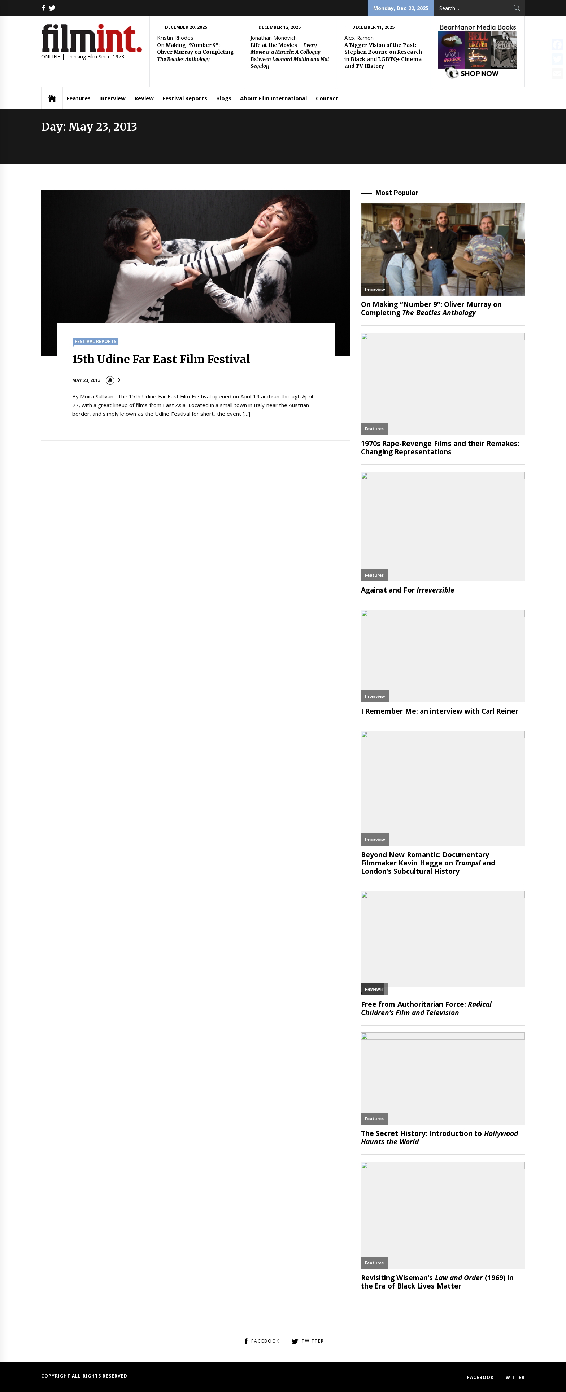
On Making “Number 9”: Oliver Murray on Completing (195, 52)
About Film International (273, 98)
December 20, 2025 (186, 27)
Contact (327, 98)
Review (144, 98)
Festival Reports (184, 98)
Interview (112, 98)
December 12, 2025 (279, 27)
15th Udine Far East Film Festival (161, 359)
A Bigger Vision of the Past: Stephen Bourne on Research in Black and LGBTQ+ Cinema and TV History (383, 56)
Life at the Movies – (290, 56)
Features (78, 98)
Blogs (223, 98)
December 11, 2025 (373, 27)
